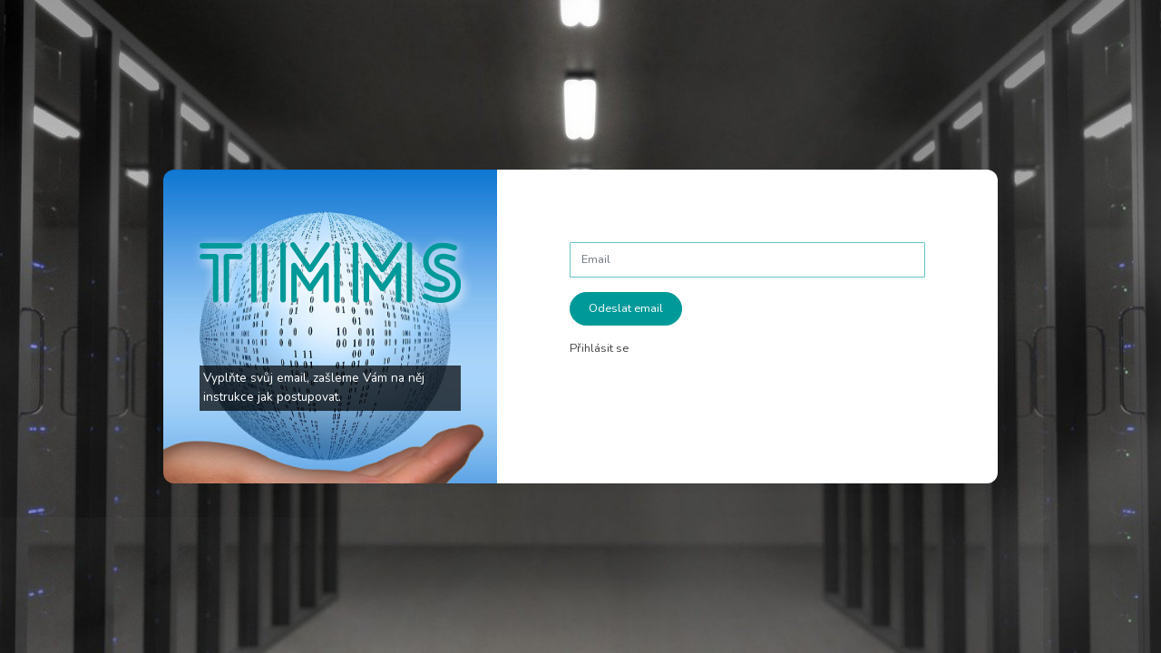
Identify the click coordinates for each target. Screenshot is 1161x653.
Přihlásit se (599, 348)
